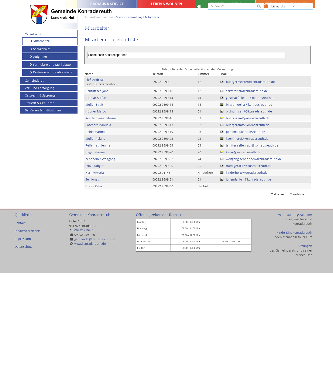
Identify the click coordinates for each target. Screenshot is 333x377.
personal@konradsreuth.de (245, 236)
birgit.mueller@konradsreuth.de (249, 209)
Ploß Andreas (94, 184)
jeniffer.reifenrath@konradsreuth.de (252, 250)
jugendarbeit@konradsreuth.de (248, 284)
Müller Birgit (94, 209)
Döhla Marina (95, 236)
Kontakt (20, 327)
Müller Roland (95, 243)
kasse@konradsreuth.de (243, 256)
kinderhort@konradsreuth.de (247, 277)
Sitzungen (305, 350)
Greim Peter (93, 290)
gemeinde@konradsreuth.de (94, 343)
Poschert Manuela (98, 229)
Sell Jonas (92, 284)
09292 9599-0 (83, 334)
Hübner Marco (95, 215)
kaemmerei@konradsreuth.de (247, 243)
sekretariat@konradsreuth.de (247, 195)
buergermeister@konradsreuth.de (250, 186)
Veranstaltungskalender (295, 319)
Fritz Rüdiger (94, 270)
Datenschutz (23, 351)
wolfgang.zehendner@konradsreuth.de (254, 263)
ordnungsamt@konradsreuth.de (249, 215)
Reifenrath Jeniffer (98, 250)
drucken (279, 298)
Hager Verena (95, 256)
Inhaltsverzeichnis (28, 335)
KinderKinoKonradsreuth (294, 337)
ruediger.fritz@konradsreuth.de (248, 270)
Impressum (23, 343)
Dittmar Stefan (95, 202)
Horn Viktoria (94, 277)
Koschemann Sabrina (100, 222)
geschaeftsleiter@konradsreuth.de (250, 202)
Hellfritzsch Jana (97, 195)
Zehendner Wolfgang (100, 263)
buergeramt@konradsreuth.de (248, 222)
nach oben (299, 298)
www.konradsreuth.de (90, 348)
